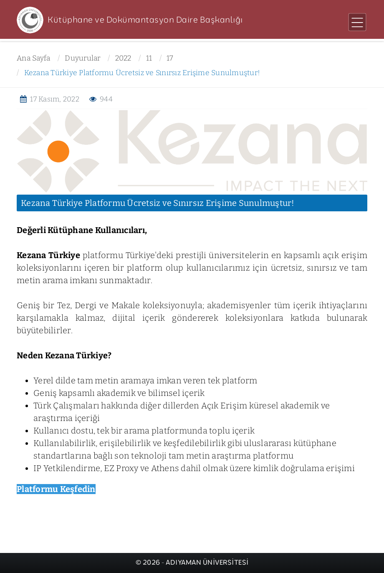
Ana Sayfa (33, 58)
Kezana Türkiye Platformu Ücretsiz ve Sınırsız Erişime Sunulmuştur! (142, 72)
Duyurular (82, 58)
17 (170, 58)
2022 (123, 58)
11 (149, 58)
